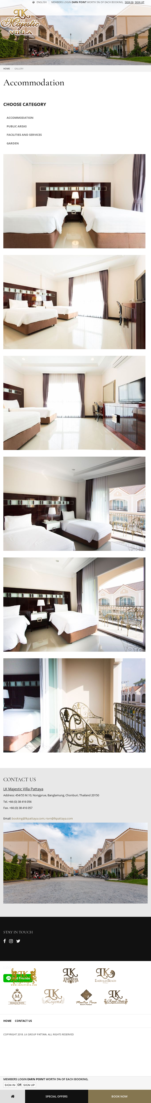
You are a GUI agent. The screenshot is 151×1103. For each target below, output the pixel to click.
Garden (13, 143)
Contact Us (23, 1021)
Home (6, 68)
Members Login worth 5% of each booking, (87, 2)
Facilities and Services (24, 135)
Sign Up (29, 1085)
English (39, 2)
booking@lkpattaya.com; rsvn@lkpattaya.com (42, 818)
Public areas (17, 126)
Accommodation (20, 118)
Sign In (10, 1085)
